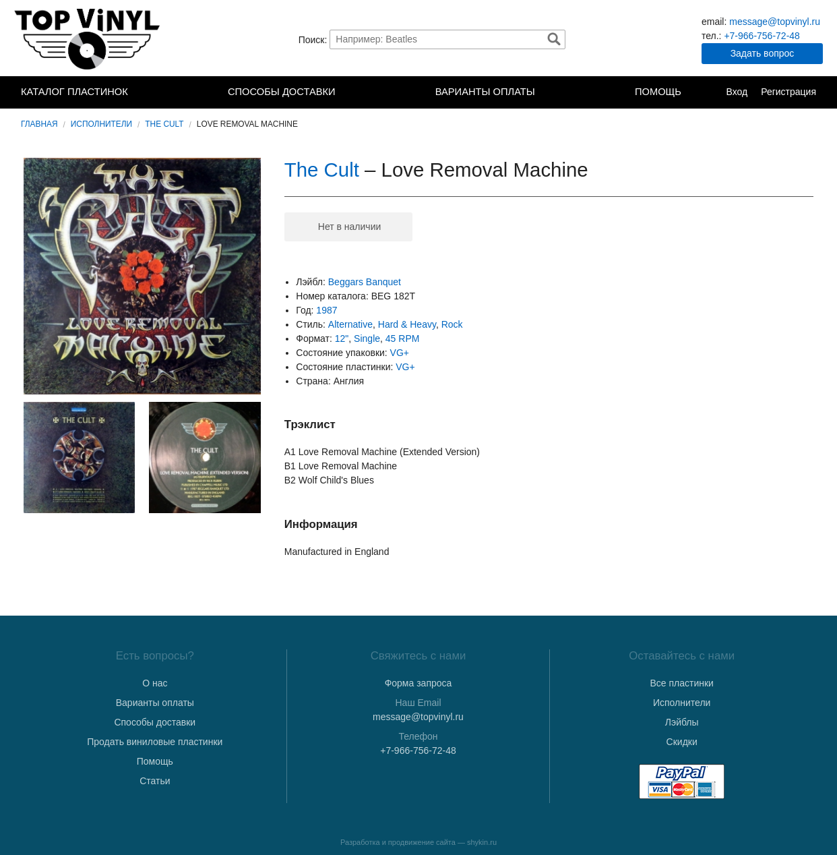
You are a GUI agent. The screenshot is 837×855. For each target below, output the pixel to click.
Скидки (682, 741)
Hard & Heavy (407, 324)
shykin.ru (482, 842)
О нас (154, 683)
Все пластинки (681, 683)
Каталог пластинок (74, 91)
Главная (39, 124)
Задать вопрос (763, 53)
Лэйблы (682, 722)
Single (367, 338)
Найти (554, 39)
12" (342, 338)
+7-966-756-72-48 (761, 35)
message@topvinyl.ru (774, 21)
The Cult (164, 124)
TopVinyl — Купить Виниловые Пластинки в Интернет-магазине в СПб (88, 39)
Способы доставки (282, 91)
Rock (452, 324)
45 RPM (402, 338)
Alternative (350, 324)
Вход (736, 91)
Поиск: (313, 39)
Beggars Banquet (364, 281)
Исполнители (101, 124)
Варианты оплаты (485, 91)
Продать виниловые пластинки (154, 741)
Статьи (155, 780)
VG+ (399, 352)
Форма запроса (418, 683)
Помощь (658, 91)
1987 (326, 310)
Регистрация (788, 91)
